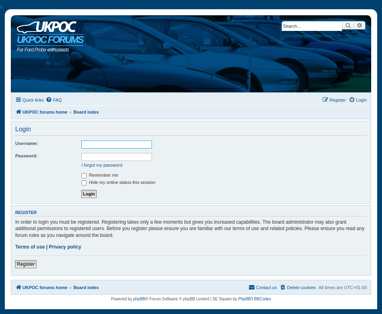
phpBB (139, 299)
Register (26, 264)
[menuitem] (54, 100)
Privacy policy (65, 247)
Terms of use (30, 247)
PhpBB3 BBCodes (254, 299)
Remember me (99, 175)
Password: (26, 155)
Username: (26, 143)
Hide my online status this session (118, 182)
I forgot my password (101, 165)
